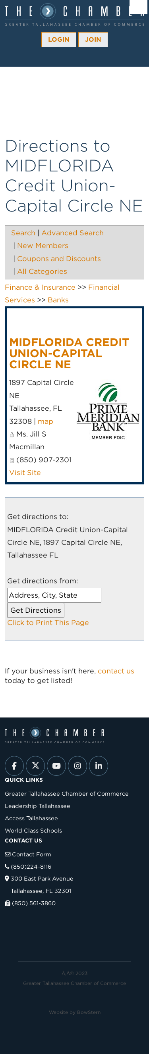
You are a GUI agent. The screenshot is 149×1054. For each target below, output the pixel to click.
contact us (116, 671)
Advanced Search (72, 233)
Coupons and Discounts (59, 258)
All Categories (42, 271)
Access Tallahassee (31, 818)
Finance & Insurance (40, 287)
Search (23, 233)
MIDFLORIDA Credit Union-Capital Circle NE (69, 353)
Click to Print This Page (48, 622)
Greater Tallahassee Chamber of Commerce (67, 793)
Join (93, 39)
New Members (42, 245)
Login (59, 39)
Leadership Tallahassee (37, 805)
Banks (58, 300)
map (45, 421)
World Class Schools (33, 830)
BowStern (89, 1012)
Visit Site (25, 472)
